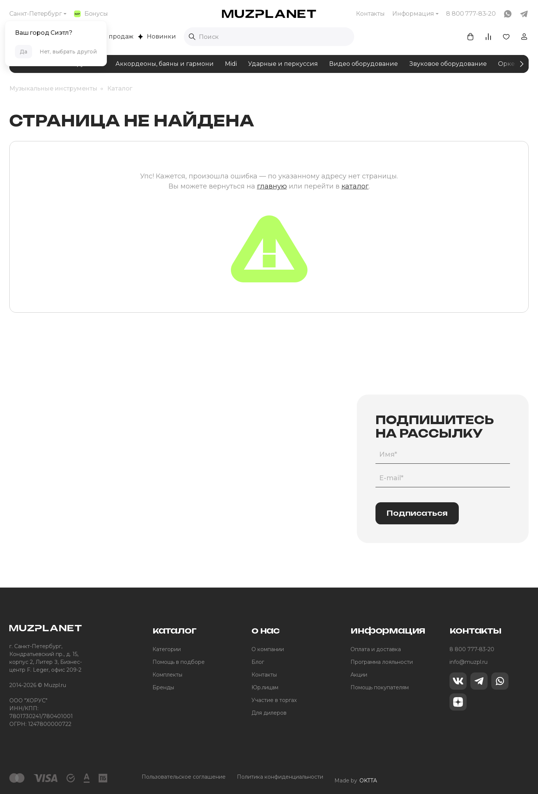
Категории (166, 649)
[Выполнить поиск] (192, 36)
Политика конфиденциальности (280, 776)
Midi (231, 63)
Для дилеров (269, 712)
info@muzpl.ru (468, 662)
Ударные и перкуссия (283, 63)
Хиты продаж (108, 36)
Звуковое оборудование (448, 63)
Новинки (157, 36)
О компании (267, 649)
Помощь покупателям (379, 687)
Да (23, 51)
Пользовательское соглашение (184, 776)
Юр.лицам (264, 687)
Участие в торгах (274, 700)
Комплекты (167, 674)
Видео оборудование (363, 63)
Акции (358, 674)
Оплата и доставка (375, 649)
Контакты (370, 13)
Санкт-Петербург (35, 13)
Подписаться (417, 513)
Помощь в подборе (178, 662)
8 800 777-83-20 (471, 649)
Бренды (163, 687)
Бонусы (91, 13)
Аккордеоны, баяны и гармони (164, 63)
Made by (355, 777)
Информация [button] (413, 13)
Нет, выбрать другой (68, 51)
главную (272, 186)
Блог (257, 662)
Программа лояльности (381, 662)
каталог (355, 186)
